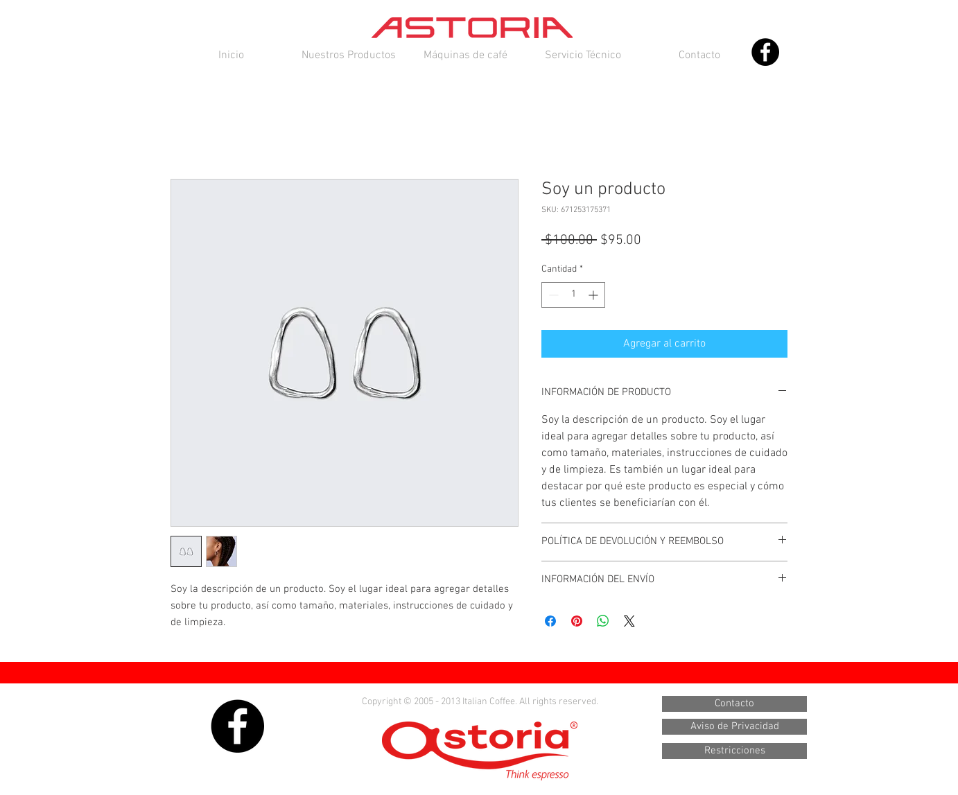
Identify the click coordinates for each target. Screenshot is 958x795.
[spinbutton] (573, 295)
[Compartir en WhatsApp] (603, 621)
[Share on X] (629, 621)
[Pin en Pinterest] (576, 621)
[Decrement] (552, 295)
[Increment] (594, 295)
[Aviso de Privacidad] (734, 727)
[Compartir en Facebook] (550, 621)
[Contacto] (734, 704)
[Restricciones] (734, 751)
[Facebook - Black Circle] (765, 52)
